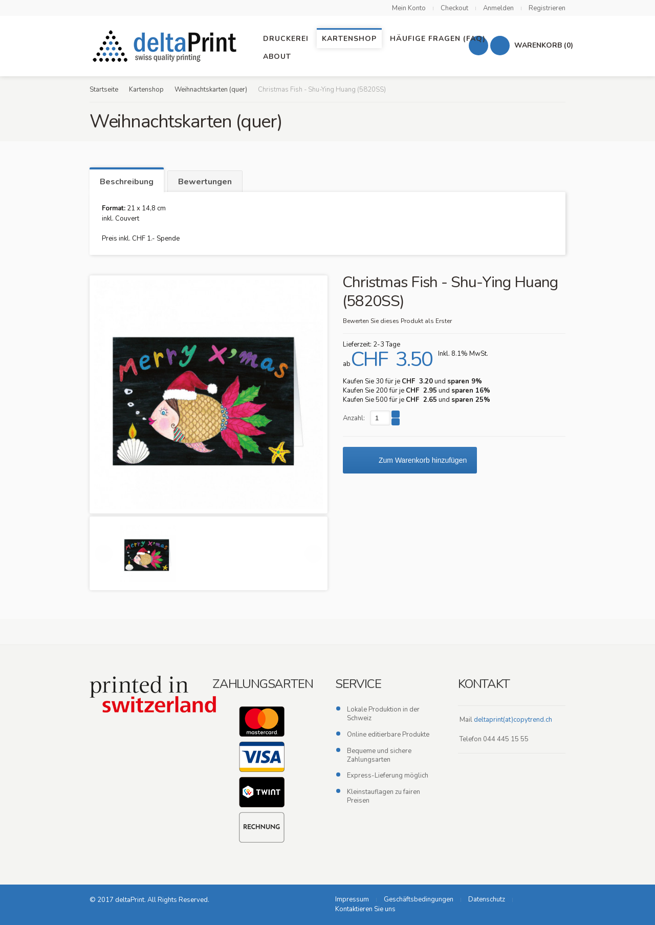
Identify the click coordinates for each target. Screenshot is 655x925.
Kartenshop (146, 89)
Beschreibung (127, 181)
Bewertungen (205, 181)
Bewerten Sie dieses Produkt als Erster (397, 321)
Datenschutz (486, 899)
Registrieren (547, 8)
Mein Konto (409, 8)
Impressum (352, 899)
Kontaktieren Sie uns (365, 909)
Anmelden (498, 8)
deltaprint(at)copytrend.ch (513, 719)
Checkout (454, 8)
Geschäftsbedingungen (418, 899)
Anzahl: (354, 418)
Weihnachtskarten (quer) (210, 89)
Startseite (104, 89)
